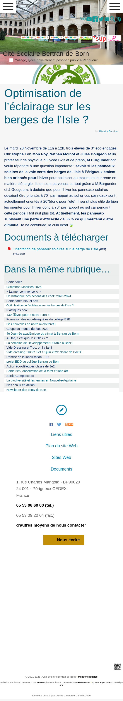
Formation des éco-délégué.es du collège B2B (38, 321)
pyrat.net (41, 684)
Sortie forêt (14, 283)
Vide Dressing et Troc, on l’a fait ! (29, 349)
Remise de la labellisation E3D (27, 358)
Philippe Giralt (85, 684)
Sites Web (61, 459)
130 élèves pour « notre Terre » (28, 316)
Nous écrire (63, 541)
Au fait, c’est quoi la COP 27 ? (27, 339)
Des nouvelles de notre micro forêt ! (30, 325)
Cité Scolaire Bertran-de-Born (61, 56)
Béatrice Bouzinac (108, 132)
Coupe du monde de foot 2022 (27, 330)
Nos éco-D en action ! (21, 386)
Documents (61, 470)
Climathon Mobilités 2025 (23, 288)
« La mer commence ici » (23, 293)
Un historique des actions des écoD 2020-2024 (38, 297)
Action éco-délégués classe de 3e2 (30, 368)
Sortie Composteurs (20, 377)
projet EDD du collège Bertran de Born (32, 363)
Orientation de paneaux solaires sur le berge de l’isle (55, 250)
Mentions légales (88, 678)
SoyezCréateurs (108, 684)
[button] (111, 20)
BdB (77, 19)
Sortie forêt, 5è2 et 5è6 (22, 302)
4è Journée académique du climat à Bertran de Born (42, 335)
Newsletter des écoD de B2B (26, 391)
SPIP (63, 687)
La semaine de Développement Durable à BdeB (39, 344)
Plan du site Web (62, 447)
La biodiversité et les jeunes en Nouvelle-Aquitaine (41, 382)
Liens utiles (61, 436)
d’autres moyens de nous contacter (51, 526)
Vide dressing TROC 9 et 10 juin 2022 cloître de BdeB (43, 354)
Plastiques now (16, 311)
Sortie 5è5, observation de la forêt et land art (37, 372)
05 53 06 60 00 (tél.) (35, 506)
